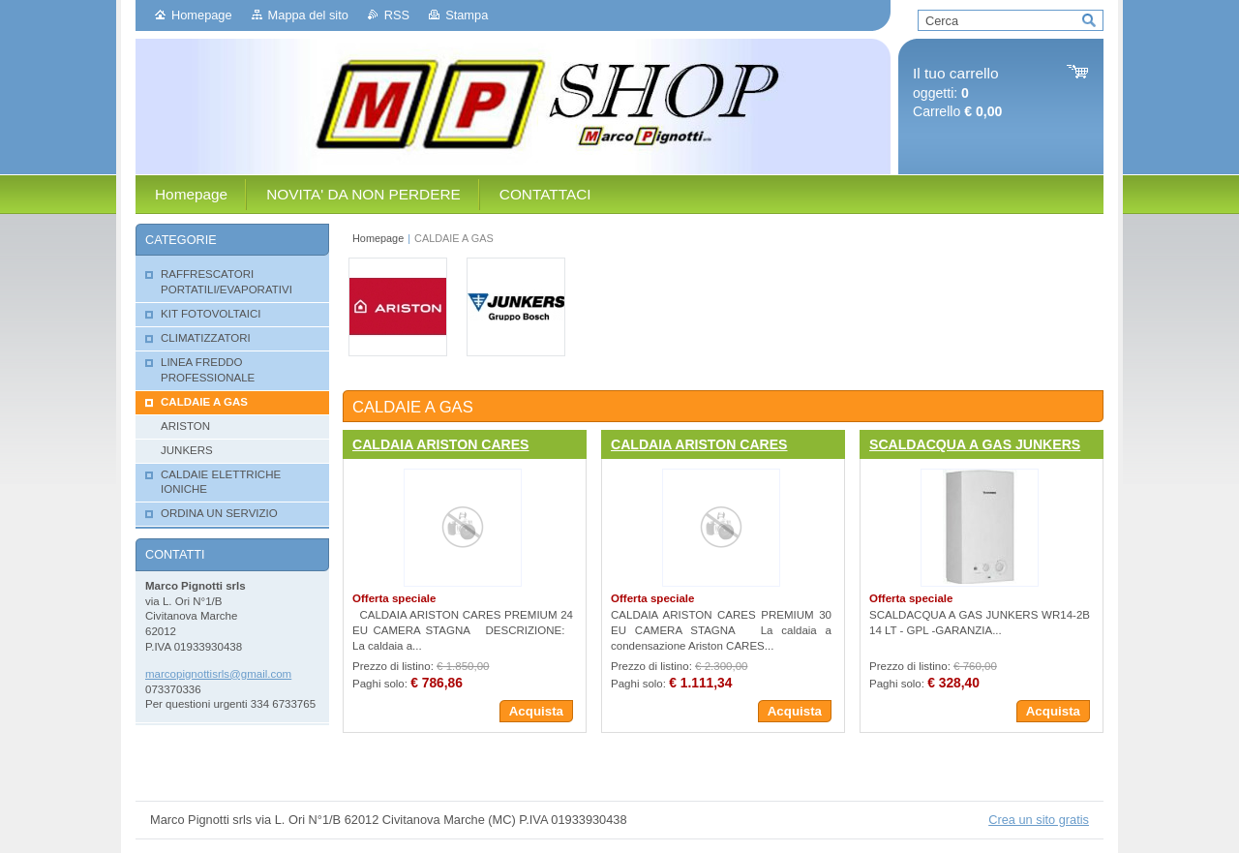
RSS (396, 15)
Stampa (466, 15)
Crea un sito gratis (1038, 819)
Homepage (201, 15)
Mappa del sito (308, 15)
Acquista (536, 711)
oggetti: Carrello (957, 92)
